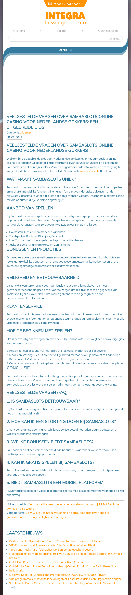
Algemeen (26, 132)
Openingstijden (108, 30)
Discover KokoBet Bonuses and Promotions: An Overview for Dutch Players (57, 574)
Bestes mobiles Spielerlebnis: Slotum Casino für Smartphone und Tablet (55, 541)
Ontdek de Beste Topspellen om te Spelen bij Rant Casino (46, 562)
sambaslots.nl (89, 171)
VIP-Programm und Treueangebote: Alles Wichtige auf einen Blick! (52, 545)
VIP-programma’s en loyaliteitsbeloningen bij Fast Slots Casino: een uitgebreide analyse (65, 579)
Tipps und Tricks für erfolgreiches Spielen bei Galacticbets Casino (51, 549)
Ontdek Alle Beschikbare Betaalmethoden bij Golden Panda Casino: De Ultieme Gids (63, 566)
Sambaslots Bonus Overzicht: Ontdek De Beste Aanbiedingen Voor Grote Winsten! (62, 583)
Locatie (61, 30)
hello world (16, 570)
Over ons (19, 30)
